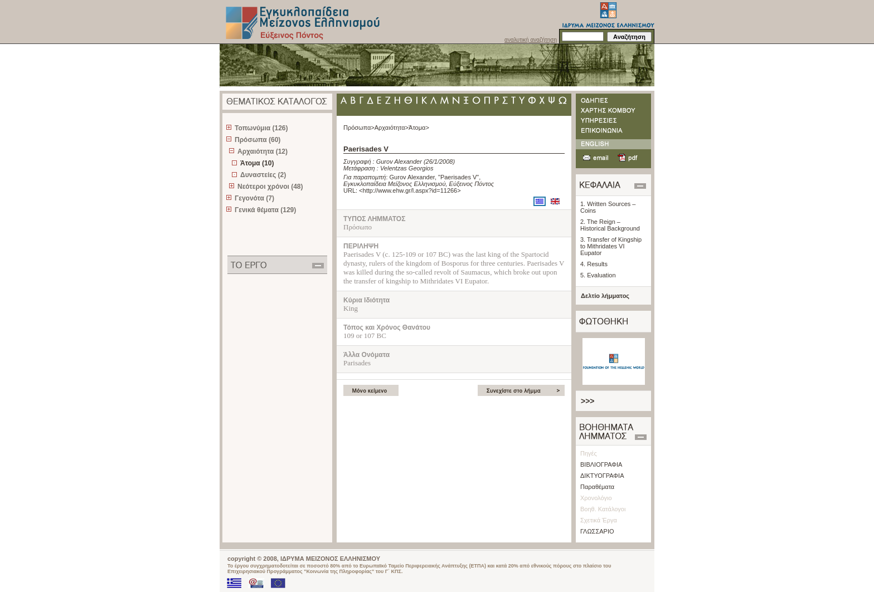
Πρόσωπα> (359, 127)
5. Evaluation (598, 275)
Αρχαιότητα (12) (262, 151)
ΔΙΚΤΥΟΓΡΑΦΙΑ (602, 475)
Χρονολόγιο (596, 498)
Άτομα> (419, 127)
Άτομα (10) (257, 163)
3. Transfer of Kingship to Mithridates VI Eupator (611, 246)
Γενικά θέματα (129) (265, 210)
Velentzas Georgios (407, 168)
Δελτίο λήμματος (605, 295)
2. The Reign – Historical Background (610, 225)
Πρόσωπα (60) (257, 140)
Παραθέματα (597, 486)
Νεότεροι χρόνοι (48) (270, 186)
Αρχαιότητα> (392, 127)
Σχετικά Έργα (598, 520)
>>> (588, 401)
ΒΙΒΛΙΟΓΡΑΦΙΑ (601, 464)
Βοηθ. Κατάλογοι (602, 509)
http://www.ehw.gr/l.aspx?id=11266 (410, 190)
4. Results (594, 264)
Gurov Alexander (399, 161)
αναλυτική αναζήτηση (530, 40)
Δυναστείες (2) (263, 175)
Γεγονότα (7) (254, 198)
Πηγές (588, 453)
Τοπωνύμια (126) (261, 128)
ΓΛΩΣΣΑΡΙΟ (597, 531)
